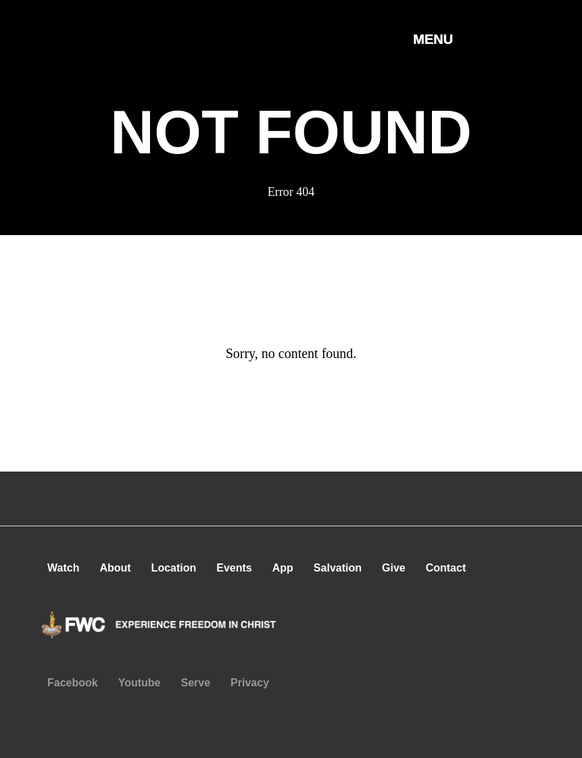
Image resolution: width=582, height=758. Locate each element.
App (282, 568)
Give (394, 568)
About (114, 568)
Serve (196, 682)
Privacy (250, 682)
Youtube (139, 682)
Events (233, 568)
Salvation (338, 568)
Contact (446, 568)
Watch (63, 568)
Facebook (72, 682)
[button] (433, 53)
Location (174, 568)
